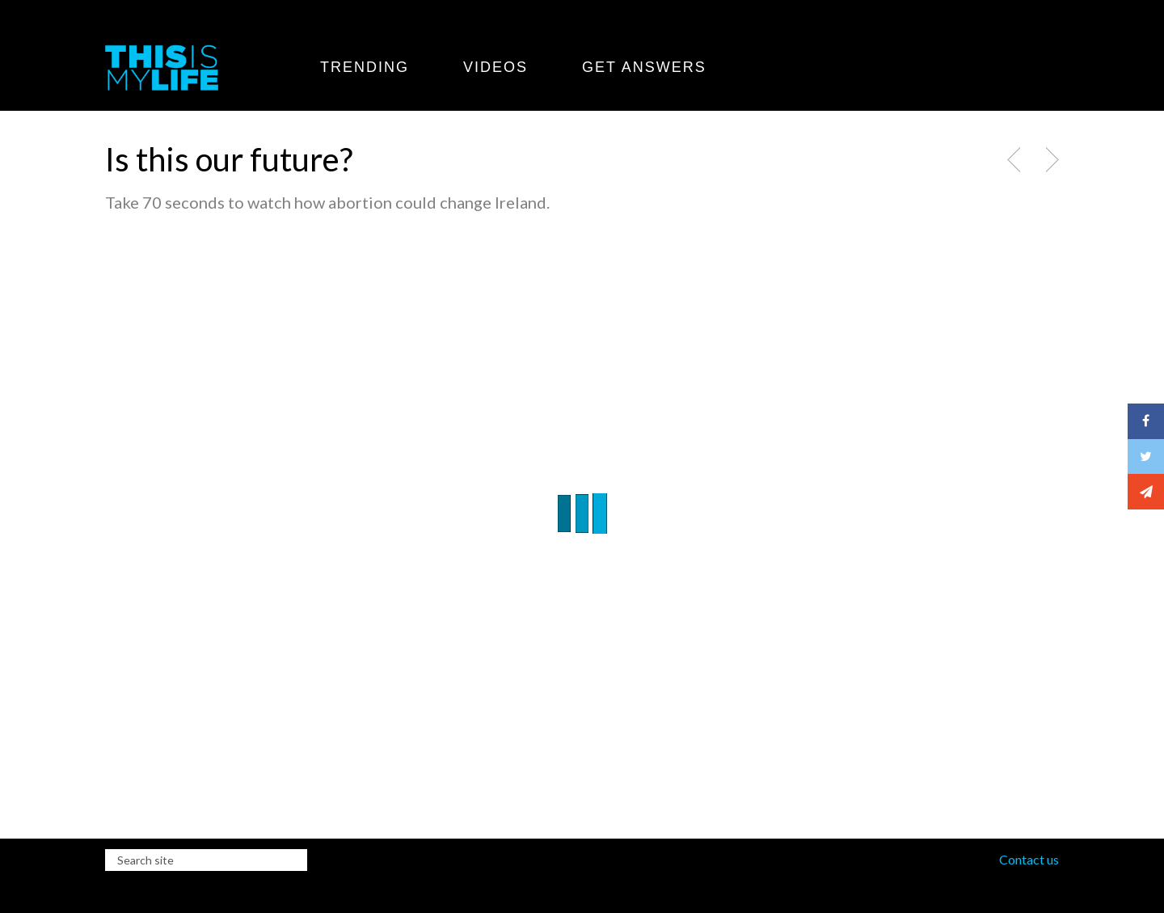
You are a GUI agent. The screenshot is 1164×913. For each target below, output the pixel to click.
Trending (364, 67)
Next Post (1050, 160)
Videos (495, 67)
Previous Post (1015, 160)
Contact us (1029, 859)
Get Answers (644, 67)
